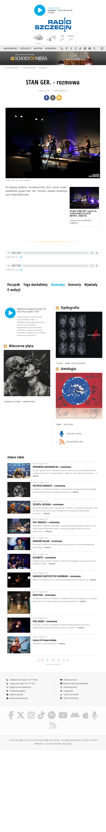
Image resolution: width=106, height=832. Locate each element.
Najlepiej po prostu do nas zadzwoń (62, 49)
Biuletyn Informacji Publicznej (74, 683)
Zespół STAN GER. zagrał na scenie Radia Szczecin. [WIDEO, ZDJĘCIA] (83, 213)
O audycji (13, 289)
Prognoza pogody (15, 691)
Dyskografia (70, 307)
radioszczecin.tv (68, 679)
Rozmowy (43, 68)
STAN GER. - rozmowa (53, 82)
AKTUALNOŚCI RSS (71, 442)
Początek (13, 284)
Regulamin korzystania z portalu (75, 740)
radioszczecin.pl (14, 694)
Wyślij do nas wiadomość (89, 49)
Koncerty (74, 284)
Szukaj (94, 49)
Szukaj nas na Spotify (85, 49)
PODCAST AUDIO (70, 434)
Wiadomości (11, 48)
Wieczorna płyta (21, 346)
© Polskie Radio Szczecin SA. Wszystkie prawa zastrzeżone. (34, 740)
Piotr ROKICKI (60, 90)
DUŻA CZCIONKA (69, 694)
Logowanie (66, 691)
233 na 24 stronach (53, 664)
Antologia (68, 368)
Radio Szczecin (11, 68)
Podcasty (25, 48)
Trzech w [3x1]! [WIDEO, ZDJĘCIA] (81, 221)
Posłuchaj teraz (68, 687)
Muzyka (38, 48)
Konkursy (50, 48)
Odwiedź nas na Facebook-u (66, 49)
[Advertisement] (28, 772)
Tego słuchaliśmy (35, 284)
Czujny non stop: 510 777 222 (20, 683)
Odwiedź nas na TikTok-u (80, 49)
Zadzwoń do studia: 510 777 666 (22, 679)
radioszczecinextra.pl (16, 698)
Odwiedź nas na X (71, 49)
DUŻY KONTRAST (69, 698)
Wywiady (91, 284)
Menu (102, 49)
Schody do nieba (29, 68)
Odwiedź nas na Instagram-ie (75, 49)
